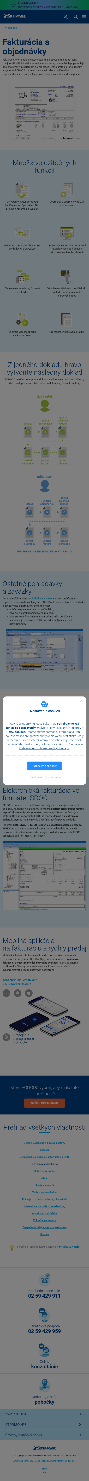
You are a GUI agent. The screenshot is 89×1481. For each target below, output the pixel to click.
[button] (44, 777)
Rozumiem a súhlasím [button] (44, 765)
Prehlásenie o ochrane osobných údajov (44, 748)
